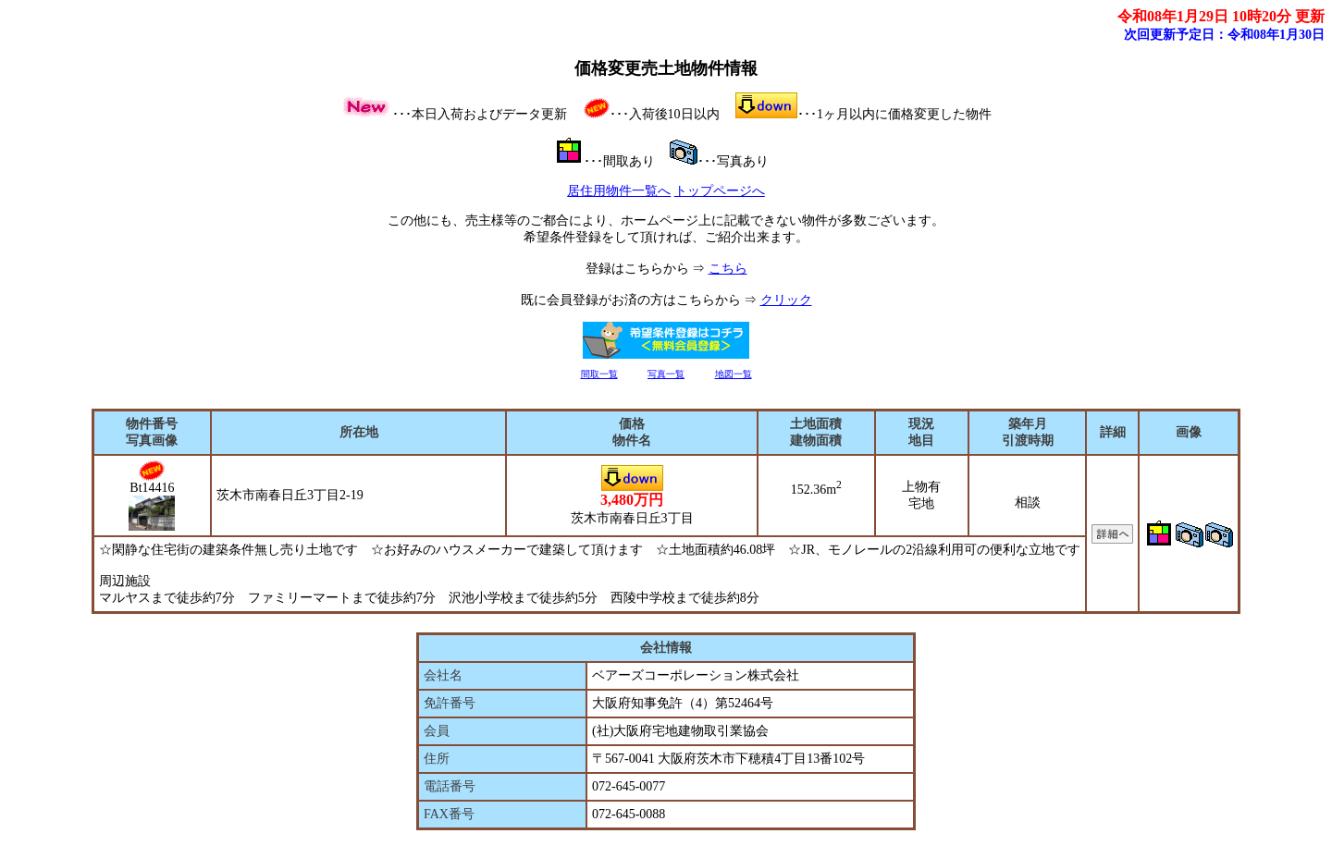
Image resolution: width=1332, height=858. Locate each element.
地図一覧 (733, 374)
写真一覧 (666, 374)
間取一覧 (599, 374)
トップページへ (719, 191)
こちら (728, 269)
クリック (786, 300)
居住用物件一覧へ (619, 191)
